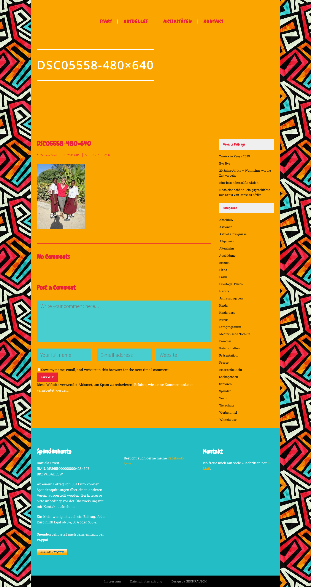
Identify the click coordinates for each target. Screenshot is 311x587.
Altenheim (226, 248)
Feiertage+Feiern (231, 284)
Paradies (225, 341)
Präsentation (228, 355)
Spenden (225, 391)
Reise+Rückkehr (230, 370)
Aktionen (225, 227)
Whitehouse (227, 419)
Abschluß (226, 220)
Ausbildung (227, 255)
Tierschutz (226, 405)
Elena (223, 270)
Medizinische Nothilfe (234, 334)
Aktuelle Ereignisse (232, 234)
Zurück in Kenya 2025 (234, 156)
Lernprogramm (230, 327)
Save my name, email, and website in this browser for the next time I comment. (105, 369)
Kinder (224, 305)
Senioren (225, 384)
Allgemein (226, 241)
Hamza (224, 291)
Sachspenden (228, 377)
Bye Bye (224, 163)
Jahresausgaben (231, 298)
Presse (223, 362)
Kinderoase (227, 312)
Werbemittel (228, 412)
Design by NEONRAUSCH (189, 581)
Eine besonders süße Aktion (239, 183)
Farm (223, 277)
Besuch (224, 263)
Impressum (112, 581)
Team (223, 398)
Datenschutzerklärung (146, 581)
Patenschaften (229, 348)
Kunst (223, 320)
